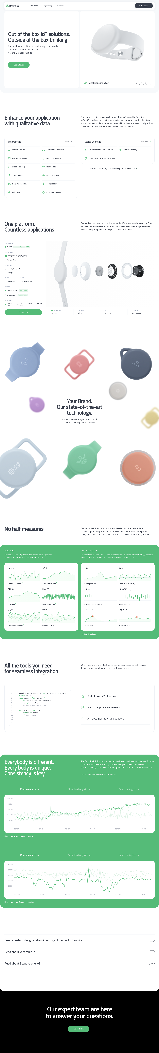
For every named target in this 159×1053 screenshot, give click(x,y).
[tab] (29, 790)
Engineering (48, 6)
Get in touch (143, 5)
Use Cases (60, 6)
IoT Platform (34, 6)
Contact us (23, 312)
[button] (34, 6)
